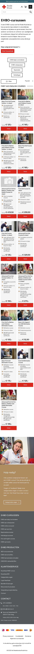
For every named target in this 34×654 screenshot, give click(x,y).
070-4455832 (7, 603)
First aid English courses (8, 539)
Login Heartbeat (5, 580)
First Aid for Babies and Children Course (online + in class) (8, 147)
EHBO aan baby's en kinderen (9, 519)
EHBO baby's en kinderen (17, 60)
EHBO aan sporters (6, 529)
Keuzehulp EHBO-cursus (8, 571)
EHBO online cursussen (7, 526)
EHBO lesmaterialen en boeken (9, 558)
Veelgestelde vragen (11, 502)
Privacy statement (8, 636)
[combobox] (17, 11)
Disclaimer (28, 636)
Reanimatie (17, 70)
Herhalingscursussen (7, 535)
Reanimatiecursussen (7, 532)
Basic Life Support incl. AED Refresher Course (24, 323)
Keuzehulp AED (5, 574)
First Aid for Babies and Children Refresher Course (8, 323)
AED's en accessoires (7, 551)
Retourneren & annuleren (8, 587)
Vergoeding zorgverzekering (9, 590)
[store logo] (6, 6)
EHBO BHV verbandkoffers (8, 561)
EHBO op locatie (5, 542)
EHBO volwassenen (17, 65)
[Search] (30, 12)
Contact (3, 593)
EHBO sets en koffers (7, 555)
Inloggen (22, 7)
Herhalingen (17, 75)
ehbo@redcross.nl (8, 609)
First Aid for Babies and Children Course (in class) (24, 103)
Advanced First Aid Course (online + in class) (7, 277)
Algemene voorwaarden (17, 638)
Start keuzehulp (7, 51)
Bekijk (8, 128)
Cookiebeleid (19, 636)
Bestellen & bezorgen (7, 583)
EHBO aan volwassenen (7, 522)
